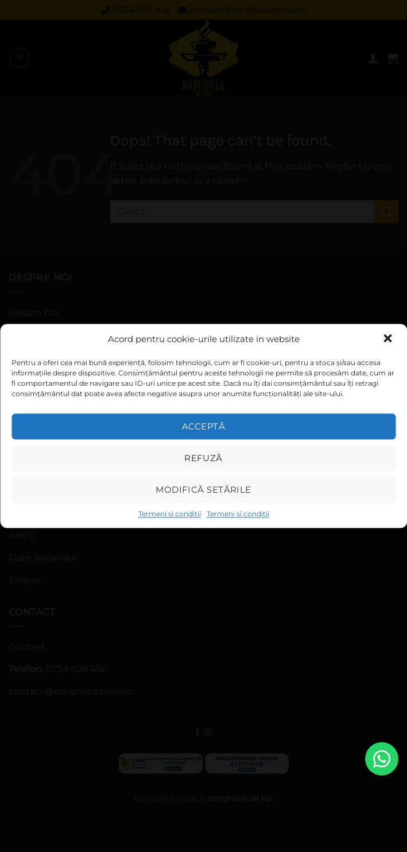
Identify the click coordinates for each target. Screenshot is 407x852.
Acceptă (203, 426)
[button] (389, 339)
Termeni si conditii (169, 513)
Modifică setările (203, 489)
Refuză (203, 457)
